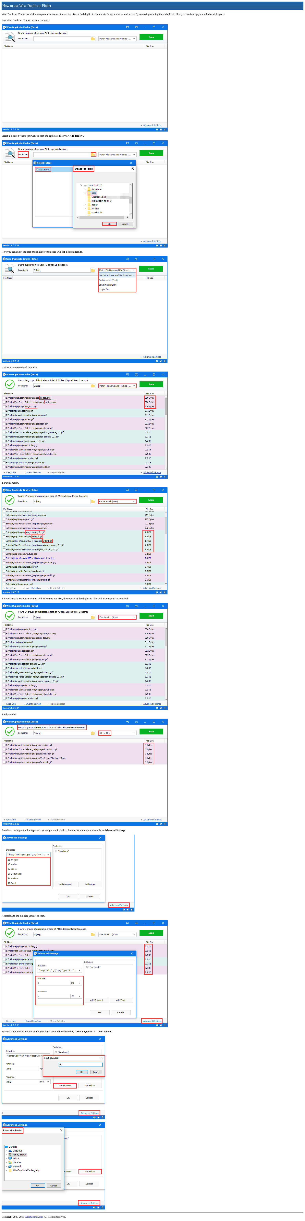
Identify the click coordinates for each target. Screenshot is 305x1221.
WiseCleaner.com (34, 1216)
